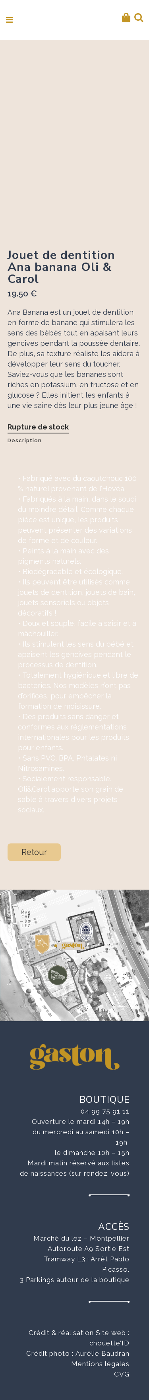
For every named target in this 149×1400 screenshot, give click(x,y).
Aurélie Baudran (102, 1353)
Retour (34, 852)
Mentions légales (100, 1364)
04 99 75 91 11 (105, 1111)
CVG (122, 1374)
